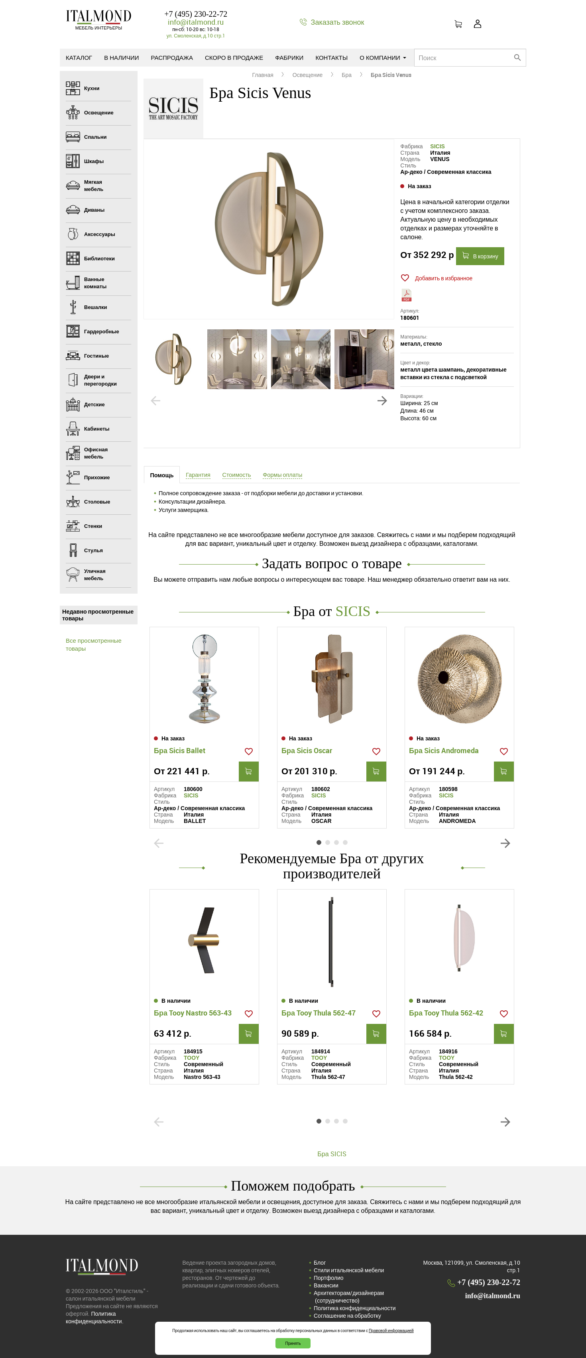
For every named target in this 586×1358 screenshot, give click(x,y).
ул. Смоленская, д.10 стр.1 (196, 35)
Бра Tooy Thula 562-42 (446, 1013)
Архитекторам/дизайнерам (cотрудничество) (349, 1296)
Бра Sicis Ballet (179, 750)
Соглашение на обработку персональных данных (347, 1319)
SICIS (437, 146)
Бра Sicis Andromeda (444, 750)
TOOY (191, 1058)
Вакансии (326, 1285)
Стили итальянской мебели (349, 1270)
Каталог (79, 57)
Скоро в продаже (234, 57)
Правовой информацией (391, 1330)
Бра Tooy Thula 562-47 (318, 1013)
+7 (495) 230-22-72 (195, 14)
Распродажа (172, 57)
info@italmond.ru (196, 22)
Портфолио (329, 1277)
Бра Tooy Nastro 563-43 (193, 1013)
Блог (320, 1262)
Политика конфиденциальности (355, 1308)
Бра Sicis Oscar (306, 750)
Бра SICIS (331, 1153)
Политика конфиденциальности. (95, 1317)
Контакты (331, 57)
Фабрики (289, 57)
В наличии (121, 57)
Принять (293, 1343)
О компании (383, 57)
